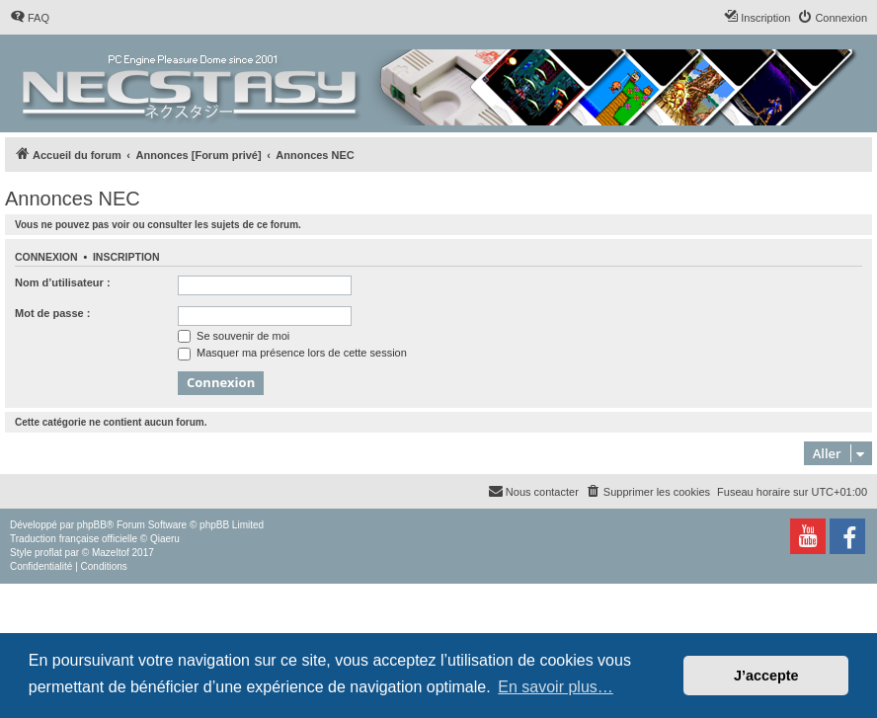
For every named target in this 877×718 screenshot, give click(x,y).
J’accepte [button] (766, 675)
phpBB (92, 524)
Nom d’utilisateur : (63, 282)
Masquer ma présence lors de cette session (292, 353)
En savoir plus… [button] (555, 686)
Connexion (46, 257)
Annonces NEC (72, 198)
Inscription (126, 257)
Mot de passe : (52, 313)
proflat (48, 552)
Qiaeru (165, 538)
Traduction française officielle (73, 538)
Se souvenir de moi (233, 336)
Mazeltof (110, 552)
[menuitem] (29, 18)
